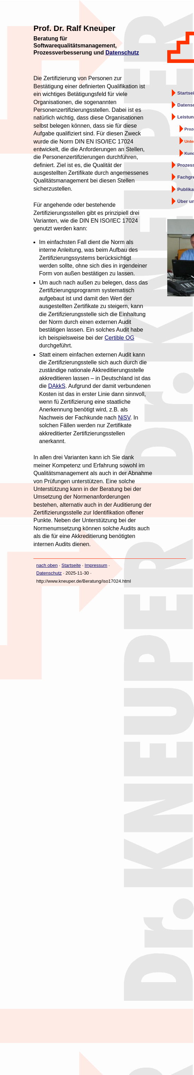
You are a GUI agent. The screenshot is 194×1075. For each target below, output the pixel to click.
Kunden (189, 153)
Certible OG (119, 338)
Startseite (185, 93)
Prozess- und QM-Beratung (189, 129)
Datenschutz (122, 53)
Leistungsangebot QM (185, 117)
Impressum (96, 565)
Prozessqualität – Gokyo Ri (185, 165)
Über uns (185, 201)
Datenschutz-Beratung (185, 105)
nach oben (47, 565)
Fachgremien (185, 177)
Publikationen (185, 189)
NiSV (124, 418)
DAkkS (56, 386)
